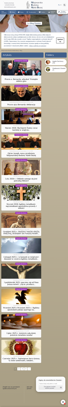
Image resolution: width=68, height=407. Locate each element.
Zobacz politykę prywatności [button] (37, 46)
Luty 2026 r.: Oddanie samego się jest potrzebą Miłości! (21, 180)
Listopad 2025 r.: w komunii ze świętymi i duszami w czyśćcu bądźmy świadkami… (21, 258)
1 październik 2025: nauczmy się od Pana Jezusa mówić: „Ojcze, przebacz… (21, 283)
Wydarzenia (32, 12)
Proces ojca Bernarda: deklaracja (21, 105)
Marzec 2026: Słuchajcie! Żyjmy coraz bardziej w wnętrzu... (21, 129)
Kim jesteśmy (4, 12)
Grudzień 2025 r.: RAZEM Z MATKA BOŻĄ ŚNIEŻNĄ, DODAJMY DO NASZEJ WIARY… (21, 233)
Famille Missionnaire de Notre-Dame (17, 77)
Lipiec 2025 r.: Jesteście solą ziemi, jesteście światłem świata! (21, 334)
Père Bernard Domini (18, 125)
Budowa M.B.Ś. (53, 12)
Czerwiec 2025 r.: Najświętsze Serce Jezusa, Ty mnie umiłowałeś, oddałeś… (21, 360)
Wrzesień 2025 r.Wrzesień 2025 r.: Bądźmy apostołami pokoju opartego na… (21, 309)
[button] (51, 387)
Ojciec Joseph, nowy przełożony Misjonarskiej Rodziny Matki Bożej (21, 154)
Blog (13, 12)
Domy (22, 12)
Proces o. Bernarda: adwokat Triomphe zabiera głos (21, 80)
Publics (43, 12)
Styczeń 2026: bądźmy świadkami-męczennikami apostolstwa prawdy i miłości (21, 206)
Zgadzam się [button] (60, 40)
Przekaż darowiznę (62, 12)
